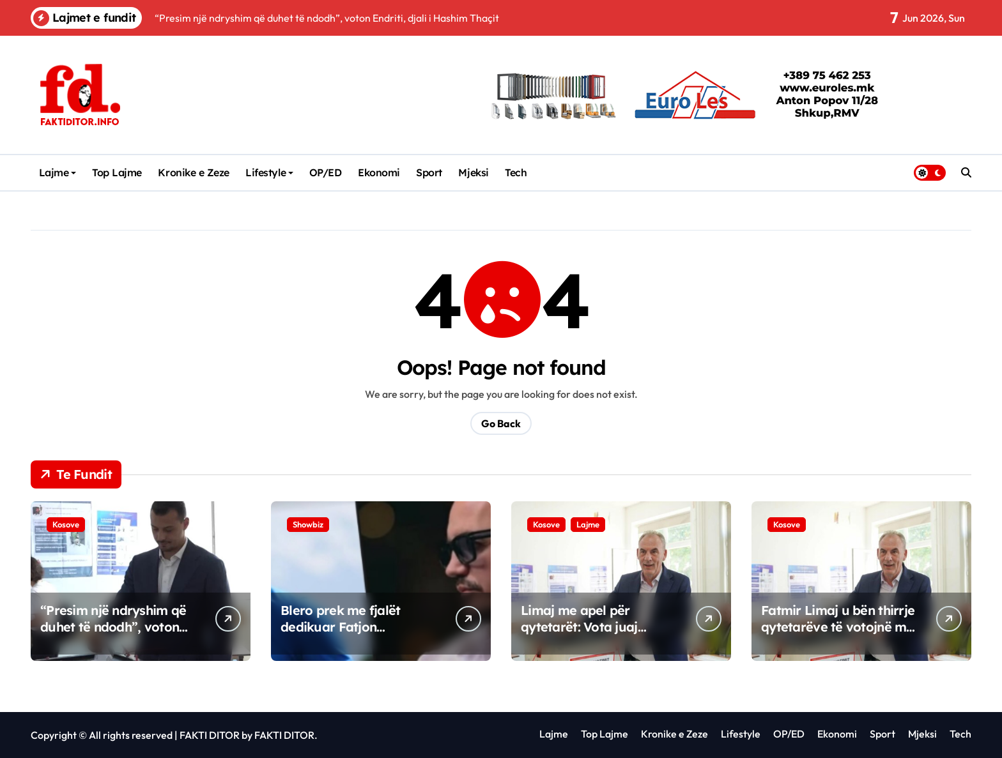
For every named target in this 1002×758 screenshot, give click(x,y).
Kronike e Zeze (193, 172)
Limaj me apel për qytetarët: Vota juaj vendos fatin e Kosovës (590, 626)
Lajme (58, 172)
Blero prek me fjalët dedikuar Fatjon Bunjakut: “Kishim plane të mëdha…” (352, 635)
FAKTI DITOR (210, 735)
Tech (516, 172)
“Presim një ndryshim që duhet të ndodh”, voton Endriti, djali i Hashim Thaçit (113, 635)
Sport (429, 172)
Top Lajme (117, 172)
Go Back (501, 423)
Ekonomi (379, 172)
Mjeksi (473, 172)
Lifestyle (269, 172)
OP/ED (325, 172)
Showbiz (308, 524)
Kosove (65, 524)
